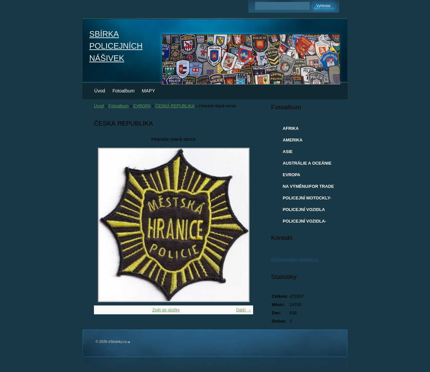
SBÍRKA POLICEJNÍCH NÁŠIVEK (116, 46)
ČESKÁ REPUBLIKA (174, 105)
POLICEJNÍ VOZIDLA (304, 209)
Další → (243, 309)
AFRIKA (291, 128)
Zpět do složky (166, 309)
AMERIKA (293, 139)
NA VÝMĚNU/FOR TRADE (308, 186)
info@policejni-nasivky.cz (294, 259)
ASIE (288, 151)
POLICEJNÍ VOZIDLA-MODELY (304, 223)
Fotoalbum (123, 90)
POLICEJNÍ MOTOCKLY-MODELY (307, 199)
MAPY (148, 90)
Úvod (99, 90)
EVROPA (142, 105)
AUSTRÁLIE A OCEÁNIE (307, 163)
